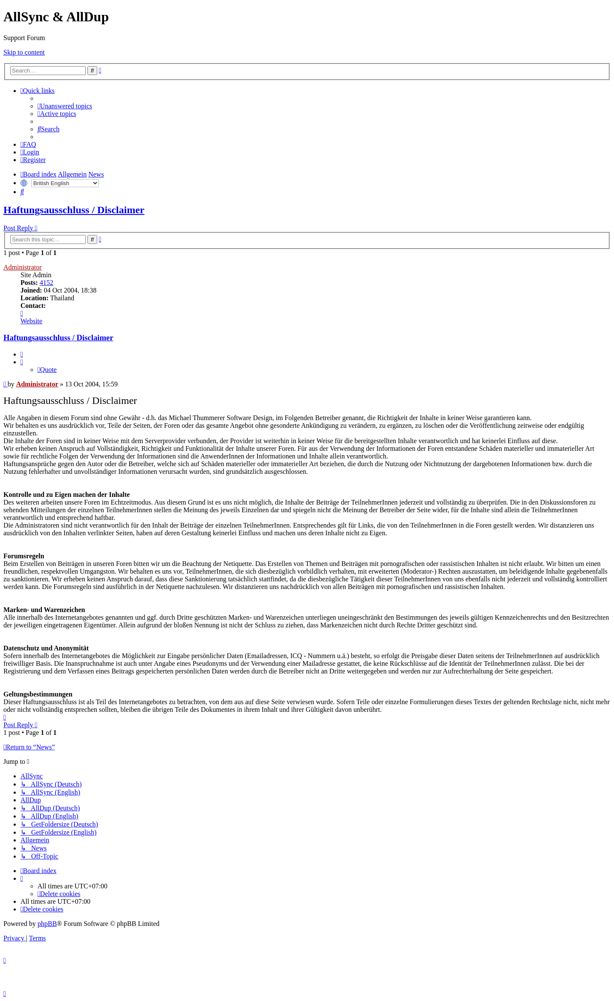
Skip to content (24, 52)
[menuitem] (65, 106)
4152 (46, 282)
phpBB (47, 923)
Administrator (22, 267)
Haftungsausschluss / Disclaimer (74, 209)
